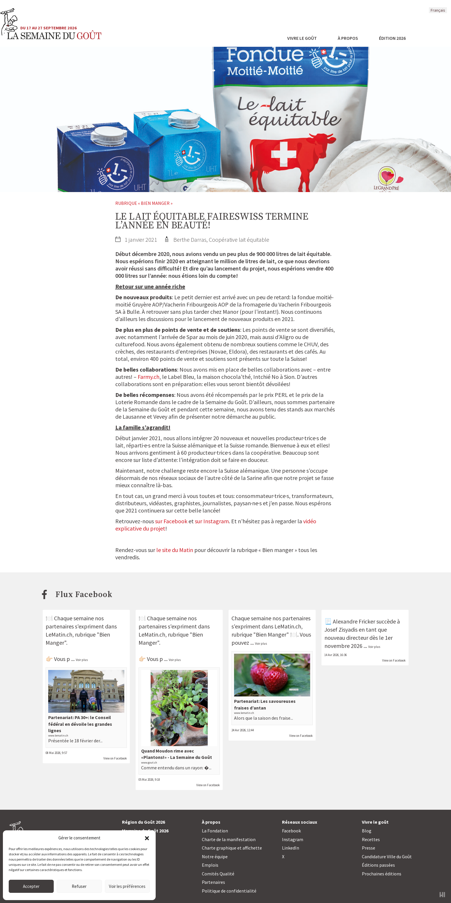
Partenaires (213, 882)
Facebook (291, 831)
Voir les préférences (127, 886)
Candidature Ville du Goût (387, 856)
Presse (368, 848)
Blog (366, 831)
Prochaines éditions (381, 874)
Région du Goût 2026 (143, 822)
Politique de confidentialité (229, 891)
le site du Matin (174, 549)
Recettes (371, 839)
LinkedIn (290, 848)
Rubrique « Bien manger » (144, 203)
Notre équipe (215, 856)
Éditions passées (378, 865)
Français (438, 10)
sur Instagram (212, 521)
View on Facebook (115, 758)
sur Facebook (171, 521)
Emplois (210, 865)
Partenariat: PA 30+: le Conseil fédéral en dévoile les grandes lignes (80, 723)
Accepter (31, 886)
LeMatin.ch (152, 634)
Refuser (79, 886)
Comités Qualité (218, 874)
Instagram (292, 839)
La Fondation (215, 831)
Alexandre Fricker (354, 621)
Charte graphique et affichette (232, 848)
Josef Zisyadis (340, 629)
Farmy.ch (148, 376)
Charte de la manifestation (229, 839)
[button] (147, 838)
